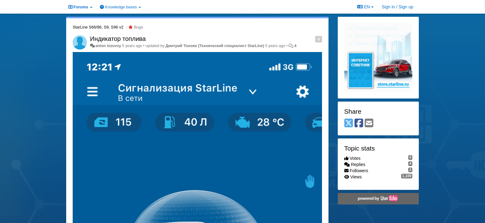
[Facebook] (358, 123)
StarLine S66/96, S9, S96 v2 (98, 27)
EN (365, 6)
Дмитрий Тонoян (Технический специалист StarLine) (214, 46)
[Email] (369, 123)
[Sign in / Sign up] (397, 7)
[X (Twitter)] (348, 123)
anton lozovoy (108, 46)
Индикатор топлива (118, 38)
